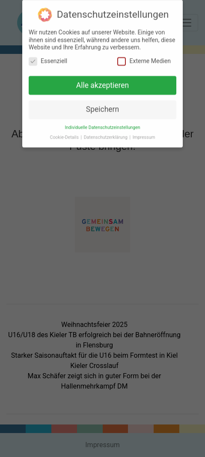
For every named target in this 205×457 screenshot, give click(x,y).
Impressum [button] (144, 134)
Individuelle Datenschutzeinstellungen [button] (102, 124)
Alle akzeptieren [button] (102, 81)
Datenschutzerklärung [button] (106, 134)
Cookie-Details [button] (65, 134)
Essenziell (48, 57)
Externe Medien (143, 57)
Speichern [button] (102, 106)
